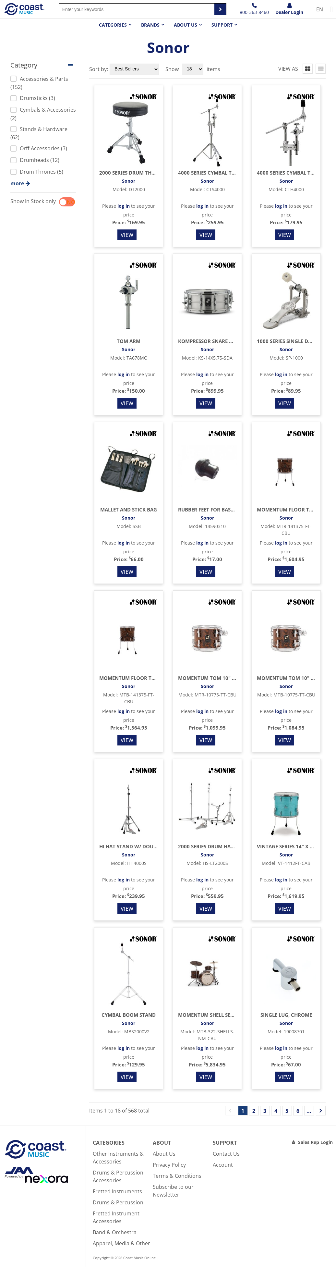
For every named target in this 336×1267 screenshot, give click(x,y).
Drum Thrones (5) (36, 171)
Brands (150, 25)
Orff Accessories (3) (38, 148)
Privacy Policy (169, 1164)
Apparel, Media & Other (121, 1243)
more (17, 183)
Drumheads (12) (34, 160)
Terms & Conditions (177, 1175)
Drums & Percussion (118, 1202)
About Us (164, 1153)
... (308, 1110)
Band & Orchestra (115, 1232)
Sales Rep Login (315, 1142)
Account (223, 1164)
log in (123, 206)
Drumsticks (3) (32, 98)
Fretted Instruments (117, 1191)
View (127, 235)
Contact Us (226, 1153)
